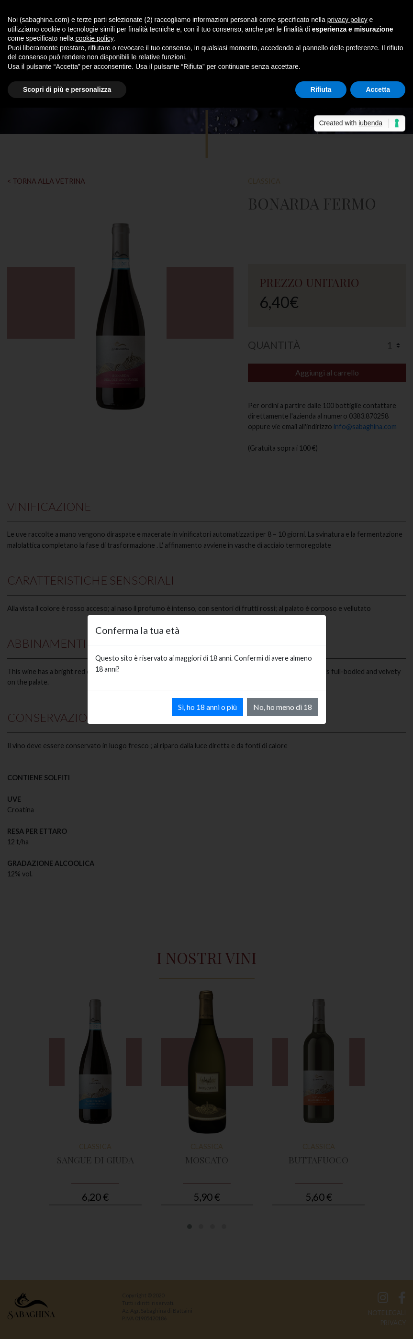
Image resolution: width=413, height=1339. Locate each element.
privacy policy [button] (347, 19)
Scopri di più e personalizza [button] (67, 89)
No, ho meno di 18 (282, 706)
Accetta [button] (378, 89)
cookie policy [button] (94, 38)
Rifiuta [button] (321, 89)
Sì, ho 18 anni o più (207, 706)
